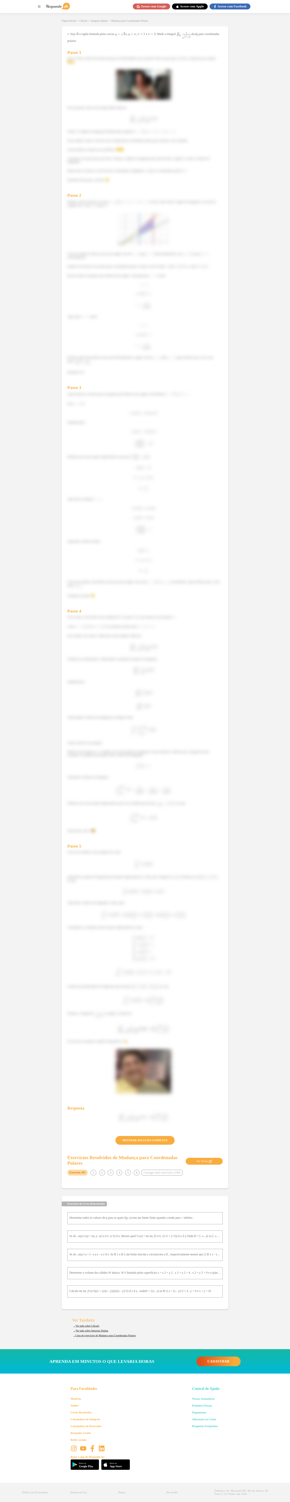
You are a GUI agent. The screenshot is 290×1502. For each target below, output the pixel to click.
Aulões (75, 1405)
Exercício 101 (77, 1172)
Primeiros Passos (202, 1405)
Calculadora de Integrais (85, 1419)
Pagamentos (199, 1412)
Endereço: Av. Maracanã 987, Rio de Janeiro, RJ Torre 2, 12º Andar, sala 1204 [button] (241, 1492)
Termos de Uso (78, 1492)
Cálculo (83, 20)
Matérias (76, 1398)
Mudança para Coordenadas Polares (129, 20)
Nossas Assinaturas (203, 1398)
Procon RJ (172, 1492)
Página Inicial (69, 20)
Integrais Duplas (99, 20)
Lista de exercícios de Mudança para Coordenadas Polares (105, 1335)
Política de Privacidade (35, 1492)
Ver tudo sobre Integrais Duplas (91, 1330)
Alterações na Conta (204, 1419)
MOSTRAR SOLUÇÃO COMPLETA (145, 1140)
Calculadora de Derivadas (86, 1426)
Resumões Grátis (81, 1432)
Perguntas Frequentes (205, 1426)
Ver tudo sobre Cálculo (87, 1326)
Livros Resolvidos (81, 1412)
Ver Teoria (204, 1161)
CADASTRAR (219, 1361)
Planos (122, 1492)
